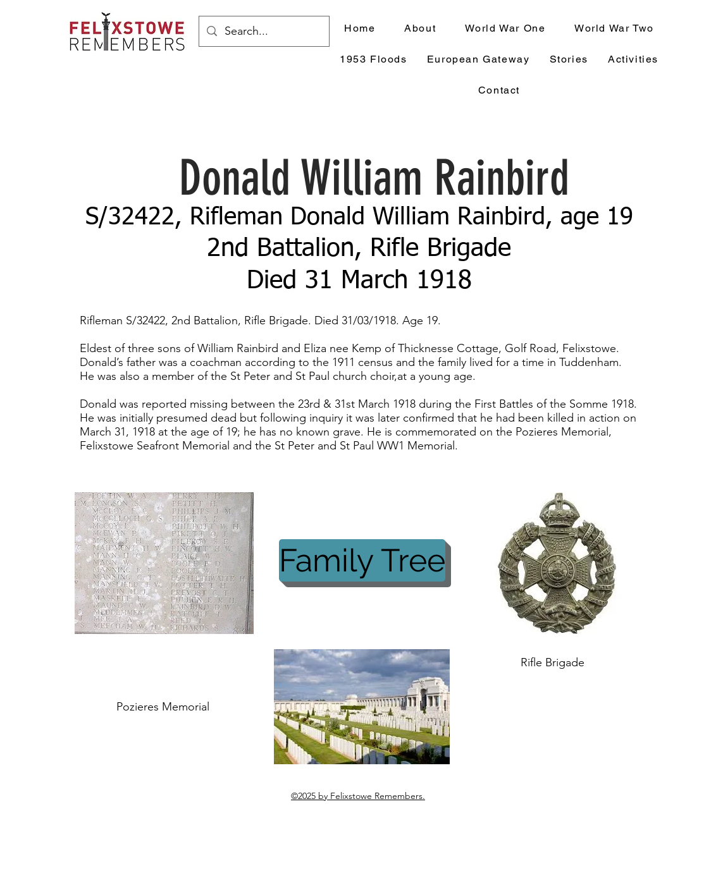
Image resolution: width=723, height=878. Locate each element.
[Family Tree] (362, 560)
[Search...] (263, 31)
